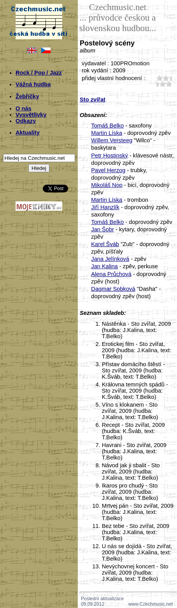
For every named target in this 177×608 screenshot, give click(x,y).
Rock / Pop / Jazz (39, 73)
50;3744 (169, 84)
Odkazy (26, 121)
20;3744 (166, 78)
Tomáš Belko (107, 125)
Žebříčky (27, 96)
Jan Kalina (104, 266)
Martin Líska (106, 133)
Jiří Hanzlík (105, 207)
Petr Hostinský (109, 155)
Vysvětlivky (31, 115)
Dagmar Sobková (113, 289)
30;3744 (156, 84)
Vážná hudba (33, 84)
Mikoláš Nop (107, 185)
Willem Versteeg (111, 140)
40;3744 (162, 84)
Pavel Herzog (108, 170)
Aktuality (28, 132)
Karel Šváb (105, 244)
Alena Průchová (111, 274)
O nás (24, 108)
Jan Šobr (102, 229)
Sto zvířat (92, 99)
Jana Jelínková (110, 259)
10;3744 (159, 78)
